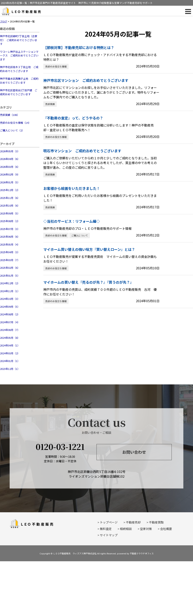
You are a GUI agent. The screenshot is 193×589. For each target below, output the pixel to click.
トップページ (109, 522)
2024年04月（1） (10, 345)
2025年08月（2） (10, 221)
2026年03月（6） (10, 167)
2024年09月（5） (10, 306)
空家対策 (146, 529)
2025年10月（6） (10, 205)
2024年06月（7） (10, 330)
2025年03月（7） (10, 260)
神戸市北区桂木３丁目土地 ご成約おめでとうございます (19, 69)
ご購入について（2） (12, 130)
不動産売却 (133, 522)
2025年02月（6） (10, 268)
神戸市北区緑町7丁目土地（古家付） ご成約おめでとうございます (18, 40)
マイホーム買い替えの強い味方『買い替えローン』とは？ (89, 249)
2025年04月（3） (10, 252)
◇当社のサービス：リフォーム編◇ (71, 221)
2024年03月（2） (10, 353)
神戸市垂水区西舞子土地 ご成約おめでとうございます (19, 80)
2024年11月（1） (10, 291)
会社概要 (166, 529)
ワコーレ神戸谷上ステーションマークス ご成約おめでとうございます (19, 55)
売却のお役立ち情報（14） (15, 123)
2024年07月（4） (10, 322)
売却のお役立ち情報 (56, 66)
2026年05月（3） (10, 151)
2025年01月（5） (10, 275)
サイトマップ (109, 535)
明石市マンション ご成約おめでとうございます (82, 150)
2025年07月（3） (10, 229)
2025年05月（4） (10, 244)
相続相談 (126, 529)
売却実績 (50, 104)
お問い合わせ (134, 452)
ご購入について (79, 235)
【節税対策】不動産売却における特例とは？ (78, 47)
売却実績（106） (9, 115)
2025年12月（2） (10, 190)
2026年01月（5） (10, 182)
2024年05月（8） (10, 338)
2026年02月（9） (10, 174)
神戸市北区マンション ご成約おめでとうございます (85, 80)
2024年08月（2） (10, 314)
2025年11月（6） (10, 198)
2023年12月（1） (10, 369)
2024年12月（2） (10, 283)
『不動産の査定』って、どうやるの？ (73, 117)
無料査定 (106, 529)
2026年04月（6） (10, 159)
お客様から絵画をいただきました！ (71, 188)
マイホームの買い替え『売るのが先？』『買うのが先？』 (88, 282)
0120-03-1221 (60, 446)
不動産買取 (156, 522)
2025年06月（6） (10, 236)
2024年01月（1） (10, 361)
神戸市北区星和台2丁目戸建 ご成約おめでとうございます (18, 92)
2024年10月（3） (10, 299)
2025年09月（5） (10, 213)
